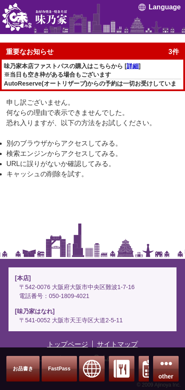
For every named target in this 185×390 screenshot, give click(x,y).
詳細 (133, 66)
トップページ (67, 344)
